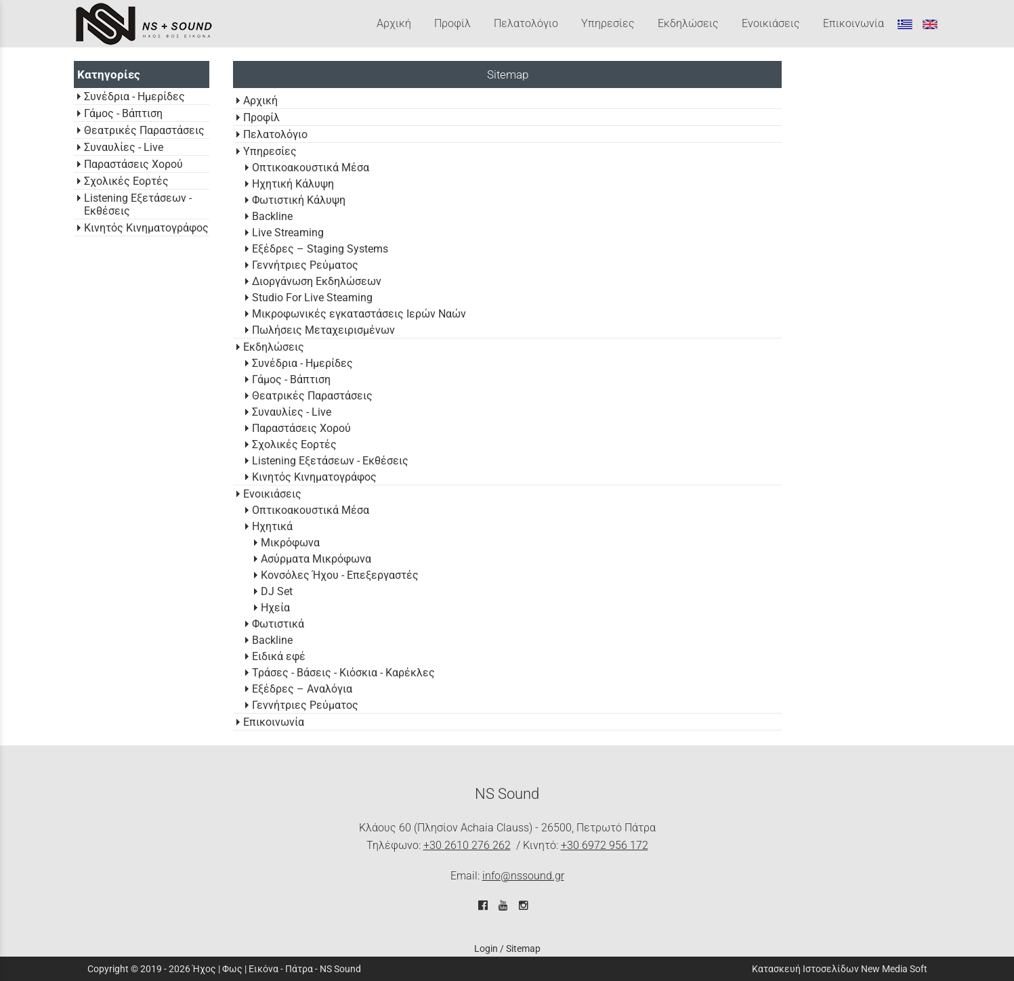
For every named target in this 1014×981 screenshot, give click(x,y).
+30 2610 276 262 (467, 845)
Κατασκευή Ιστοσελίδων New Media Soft (839, 968)
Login (486, 948)
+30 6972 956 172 (604, 845)
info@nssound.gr (523, 875)
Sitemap (523, 948)
